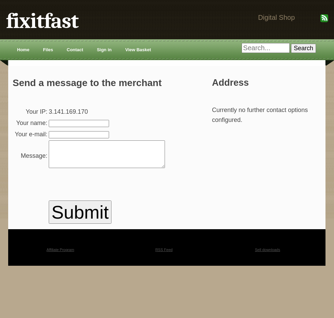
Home (23, 49)
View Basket (138, 49)
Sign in (104, 49)
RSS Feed (164, 275)
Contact (75, 49)
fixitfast (42, 21)
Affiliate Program (60, 275)
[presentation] (93, 210)
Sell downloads (267, 275)
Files (48, 49)
